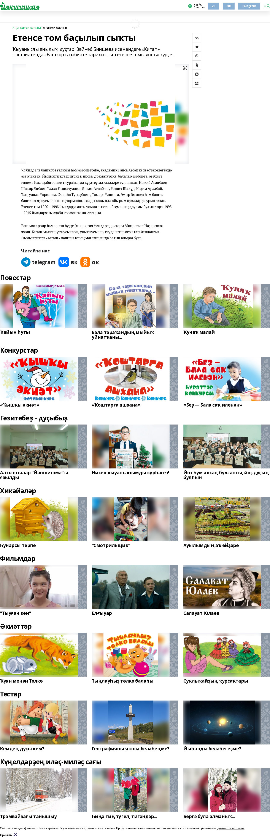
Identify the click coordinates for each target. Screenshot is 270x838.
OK (229, 6)
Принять (6, 835)
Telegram (249, 6)
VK (213, 6)
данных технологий (231, 828)
